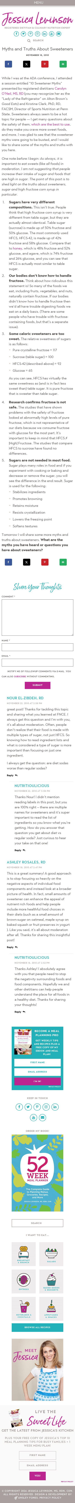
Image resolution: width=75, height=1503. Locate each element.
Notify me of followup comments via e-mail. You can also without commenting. (36, 674)
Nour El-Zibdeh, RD (25, 698)
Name (6, 641)
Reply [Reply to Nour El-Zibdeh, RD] (10, 775)
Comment (8, 597)
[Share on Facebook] (8, 64)
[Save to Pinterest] (45, 64)
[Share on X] (26, 64)
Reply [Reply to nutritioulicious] (18, 850)
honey (17, 248)
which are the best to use (50, 124)
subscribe (20, 677)
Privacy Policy (55, 1087)
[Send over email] (63, 64)
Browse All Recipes (37, 1328)
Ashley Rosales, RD (26, 862)
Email (6, 656)
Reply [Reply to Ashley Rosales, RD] (10, 947)
